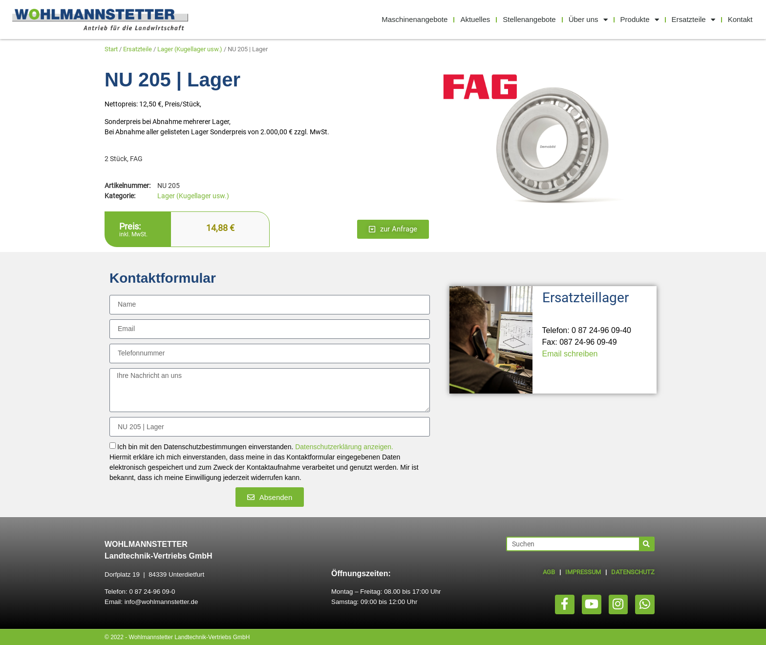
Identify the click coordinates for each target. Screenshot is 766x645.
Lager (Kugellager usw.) (189, 49)
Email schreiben (570, 354)
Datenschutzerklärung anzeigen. (344, 447)
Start (111, 49)
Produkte (639, 19)
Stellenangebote (529, 19)
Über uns (588, 19)
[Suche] (646, 544)
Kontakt (740, 19)
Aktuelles (475, 19)
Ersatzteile (693, 19)
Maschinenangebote (414, 19)
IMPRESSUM (583, 572)
